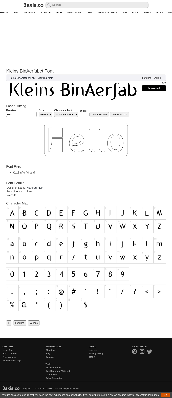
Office (135, 12)
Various (157, 78)
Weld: (83, 110)
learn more (154, 395)
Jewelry (147, 12)
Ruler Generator (54, 378)
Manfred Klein (45, 77)
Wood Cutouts (74, 12)
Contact (50, 357)
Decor (89, 12)
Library (159, 12)
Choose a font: (63, 110)
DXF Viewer (51, 374)
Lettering (146, 78)
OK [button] (165, 395)
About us (50, 350)
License (93, 350)
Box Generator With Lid (58, 371)
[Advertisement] (86, 43)
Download (154, 88)
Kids (125, 12)
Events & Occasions (107, 12)
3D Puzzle (45, 12)
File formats (29, 12)
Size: (42, 110)
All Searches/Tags (12, 360)
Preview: (11, 110)
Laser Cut (8, 350)
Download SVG (99, 114)
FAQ (48, 353)
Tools (15, 12)
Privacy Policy (96, 353)
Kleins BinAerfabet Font (22, 77)
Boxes (59, 12)
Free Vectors (9, 357)
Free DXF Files (10, 353)
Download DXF (119, 114)
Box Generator (53, 367)
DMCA (92, 357)
